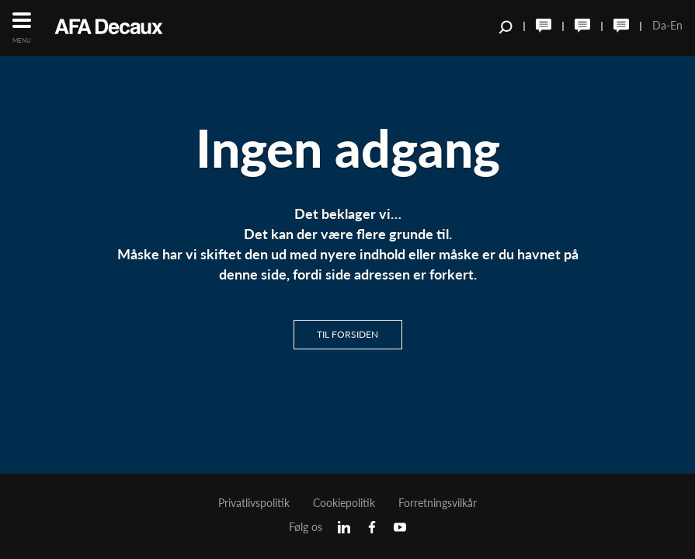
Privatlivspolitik (254, 503)
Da (659, 25)
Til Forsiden (347, 334)
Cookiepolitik (344, 503)
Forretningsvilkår (437, 503)
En (676, 25)
